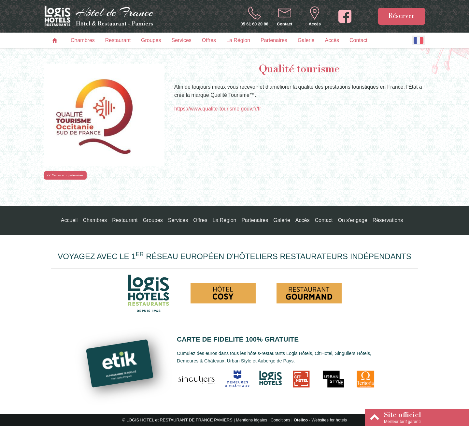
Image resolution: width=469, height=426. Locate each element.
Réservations (388, 220)
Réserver (402, 16)
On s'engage (352, 220)
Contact (358, 40)
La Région (238, 40)
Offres (209, 40)
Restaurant (118, 40)
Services (181, 40)
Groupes (151, 40)
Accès (332, 40)
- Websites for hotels (320, 420)
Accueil (69, 220)
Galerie (306, 40)
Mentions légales (251, 420)
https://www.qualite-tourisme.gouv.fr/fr (217, 108)
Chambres (83, 40)
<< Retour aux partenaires (65, 175)
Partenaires (274, 40)
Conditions (280, 420)
